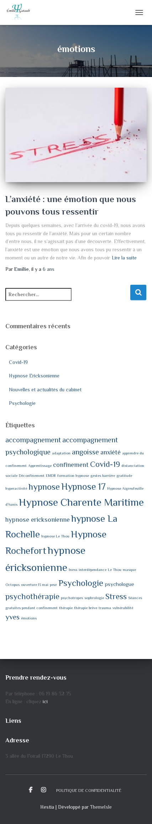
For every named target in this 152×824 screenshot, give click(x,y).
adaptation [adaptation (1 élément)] (61, 453)
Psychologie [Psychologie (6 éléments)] (80, 583)
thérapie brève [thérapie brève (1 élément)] (85, 608)
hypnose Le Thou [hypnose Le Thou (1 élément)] (55, 536)
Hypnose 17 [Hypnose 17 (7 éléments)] (83, 486)
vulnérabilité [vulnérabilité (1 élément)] (122, 608)
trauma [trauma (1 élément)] (105, 608)
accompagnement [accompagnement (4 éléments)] (33, 440)
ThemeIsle (101, 807)
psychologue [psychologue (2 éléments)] (119, 584)
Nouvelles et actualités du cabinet (45, 389)
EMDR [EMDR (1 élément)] (51, 475)
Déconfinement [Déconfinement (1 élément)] (31, 475)
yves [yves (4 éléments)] (12, 617)
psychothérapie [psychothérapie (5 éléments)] (32, 596)
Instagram (43, 790)
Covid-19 (18, 362)
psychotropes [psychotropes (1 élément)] (72, 598)
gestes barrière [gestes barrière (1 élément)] (102, 475)
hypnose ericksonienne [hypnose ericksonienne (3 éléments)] (37, 519)
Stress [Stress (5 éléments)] (116, 596)
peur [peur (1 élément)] (53, 584)
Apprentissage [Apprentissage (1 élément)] (40, 465)
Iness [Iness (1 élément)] (73, 569)
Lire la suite (124, 258)
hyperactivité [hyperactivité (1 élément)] (16, 488)
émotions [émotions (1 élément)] (29, 618)
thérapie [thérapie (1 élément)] (66, 608)
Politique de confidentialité (88, 790)
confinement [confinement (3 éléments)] (71, 464)
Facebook (30, 790)
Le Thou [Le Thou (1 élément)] (114, 569)
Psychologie (22, 403)
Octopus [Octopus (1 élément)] (12, 584)
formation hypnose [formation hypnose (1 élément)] (73, 475)
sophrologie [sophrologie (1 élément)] (94, 598)
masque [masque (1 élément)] (129, 569)
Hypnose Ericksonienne (34, 375)
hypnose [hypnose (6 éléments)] (44, 486)
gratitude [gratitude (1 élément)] (124, 475)
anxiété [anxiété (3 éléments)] (110, 452)
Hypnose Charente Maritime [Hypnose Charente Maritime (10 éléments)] (81, 502)
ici (45, 701)
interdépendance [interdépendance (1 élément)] (92, 569)
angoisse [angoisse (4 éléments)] (85, 452)
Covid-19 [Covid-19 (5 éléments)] (105, 464)
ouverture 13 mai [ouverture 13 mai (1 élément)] (34, 584)
